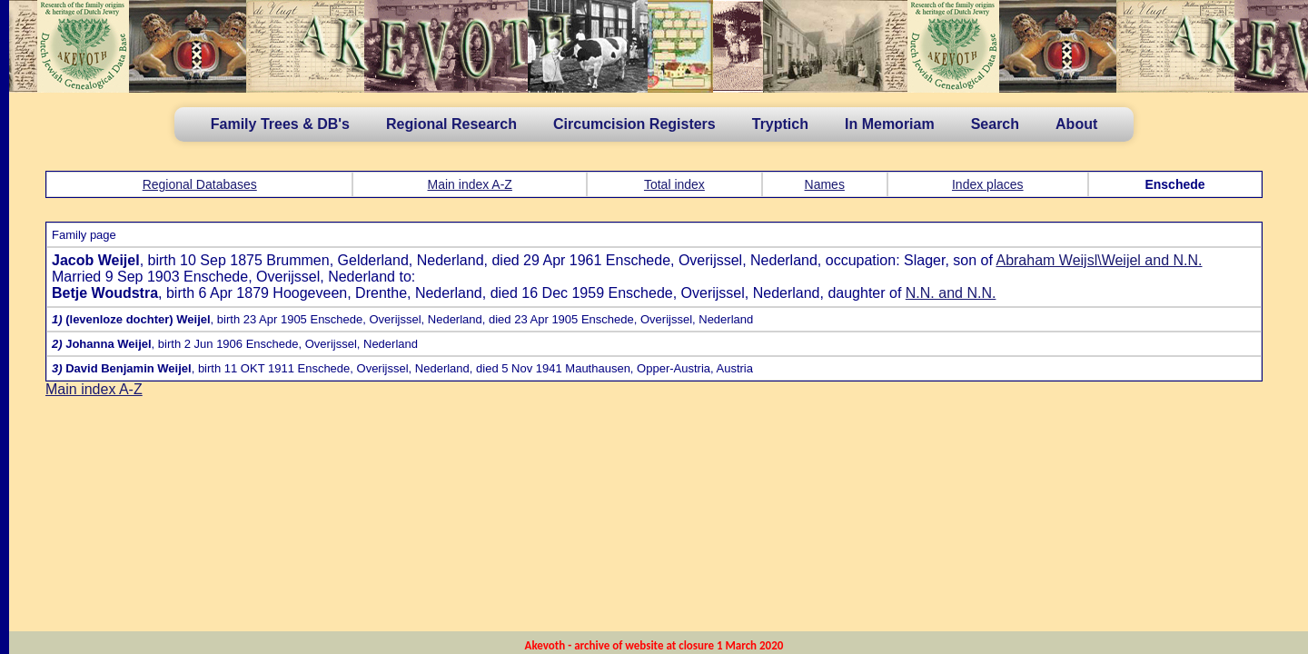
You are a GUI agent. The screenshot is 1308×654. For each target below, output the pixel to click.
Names (825, 184)
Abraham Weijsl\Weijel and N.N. (1099, 260)
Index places (988, 184)
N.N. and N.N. (951, 293)
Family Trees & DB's (280, 124)
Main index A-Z (470, 184)
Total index (674, 184)
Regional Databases (200, 184)
